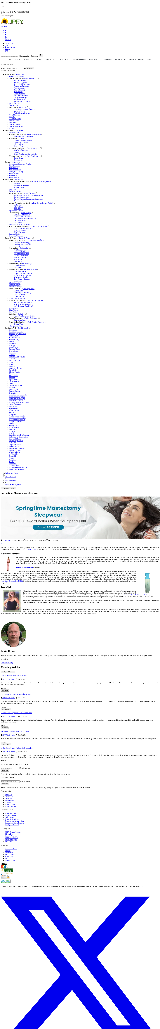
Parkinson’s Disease (16, 401)
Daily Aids (93, 59)
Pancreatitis (13, 464)
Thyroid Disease (14, 444)
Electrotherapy (15, 263)
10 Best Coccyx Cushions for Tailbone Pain (15, 694)
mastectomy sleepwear (24, 567)
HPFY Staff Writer (9, 679)
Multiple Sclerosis (15, 368)
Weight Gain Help (15, 385)
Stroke (11, 423)
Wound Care (14, 59)
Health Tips (9, 853)
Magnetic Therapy (15, 287)
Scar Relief (13, 122)
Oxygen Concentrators (21, 197)
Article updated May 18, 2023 (46, 540)
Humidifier (17, 209)
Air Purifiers (18, 205)
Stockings (17, 246)
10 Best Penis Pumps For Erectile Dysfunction (16, 748)
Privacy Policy (10, 804)
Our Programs (5, 828)
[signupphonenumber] (10, 781)
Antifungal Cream (20, 111)
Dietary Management (16, 469)
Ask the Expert (10, 860)
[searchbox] (10, 56)
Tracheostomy (14, 213)
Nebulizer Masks (19, 187)
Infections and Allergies (17, 418)
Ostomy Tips (13, 168)
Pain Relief (13, 312)
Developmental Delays (17, 399)
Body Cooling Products (18, 322)
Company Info (6, 791)
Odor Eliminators (15, 115)
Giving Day (9, 834)
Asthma (12, 358)
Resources (4, 845)
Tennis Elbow (14, 381)
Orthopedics (64, 59)
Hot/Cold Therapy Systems (23, 302)
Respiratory (50, 59)
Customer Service (7, 810)
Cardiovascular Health (17, 416)
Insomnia (12, 353)
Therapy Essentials (15, 326)
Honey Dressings (19, 90)
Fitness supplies (19, 296)
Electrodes (17, 267)
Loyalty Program (11, 836)
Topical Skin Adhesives (22, 113)
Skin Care (13, 107)
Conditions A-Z (11, 328)
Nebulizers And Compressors (20, 181)
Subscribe (5, 770)
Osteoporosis (13, 425)
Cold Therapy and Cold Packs (24, 306)
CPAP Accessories (20, 230)
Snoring (12, 378)
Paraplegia (13, 370)
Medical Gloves (14, 103)
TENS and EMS (19, 265)
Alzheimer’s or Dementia (18, 395)
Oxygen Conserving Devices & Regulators (28, 195)
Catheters (13, 138)
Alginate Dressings (20, 82)
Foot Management (20, 250)
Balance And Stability (21, 277)
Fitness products (15, 289)
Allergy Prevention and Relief (20, 203)
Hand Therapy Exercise (22, 279)
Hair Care (12, 443)
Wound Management (16, 126)
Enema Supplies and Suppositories (25, 154)
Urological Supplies (16, 148)
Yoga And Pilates (19, 294)
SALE (149, 59)
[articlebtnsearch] (30, 68)
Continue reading (7, 663)
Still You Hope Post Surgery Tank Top (137, 595)
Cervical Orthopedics (21, 256)
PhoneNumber (25, 781)
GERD (11, 462)
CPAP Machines (19, 232)
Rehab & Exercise (16, 269)
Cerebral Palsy (14, 339)
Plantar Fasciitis (14, 372)
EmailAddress (25, 768)
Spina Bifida (13, 380)
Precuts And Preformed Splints (24, 316)
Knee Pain (12, 345)
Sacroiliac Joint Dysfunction (19, 435)
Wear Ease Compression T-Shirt (12, 581)
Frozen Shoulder (15, 391)
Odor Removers (14, 166)
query (3, 68)
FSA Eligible (9, 854)
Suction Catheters (20, 220)
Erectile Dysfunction (16, 332)
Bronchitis (12, 456)
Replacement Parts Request (14, 823)
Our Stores (8, 798)
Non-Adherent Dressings (22, 101)
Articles (8, 851)
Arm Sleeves (18, 281)
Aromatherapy (14, 308)
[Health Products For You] (80, 21)
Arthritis (12, 355)
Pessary (16, 152)
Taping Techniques (16, 318)
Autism (11, 362)
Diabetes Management (17, 357)
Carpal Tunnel (14, 347)
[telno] (6, 45)
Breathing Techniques (16, 236)
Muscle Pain (13, 336)
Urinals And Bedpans (21, 150)
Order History (10, 817)
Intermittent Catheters (21, 142)
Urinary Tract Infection (17, 420)
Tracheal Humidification (22, 215)
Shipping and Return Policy (14, 821)
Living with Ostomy (16, 171)
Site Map (8, 802)
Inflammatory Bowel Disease (19, 437)
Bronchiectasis (14, 427)
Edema (11, 341)
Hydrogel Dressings (20, 80)
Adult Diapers (6, 709)
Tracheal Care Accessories (23, 216)
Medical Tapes (14, 121)
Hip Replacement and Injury (19, 402)
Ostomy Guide (14, 173)
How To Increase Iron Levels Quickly (14, 676)
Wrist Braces (18, 259)
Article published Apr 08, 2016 (23, 540)
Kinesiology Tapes (20, 320)
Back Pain (12, 343)
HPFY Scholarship (11, 838)
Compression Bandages (17, 76)
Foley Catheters (19, 144)
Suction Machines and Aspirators (25, 218)
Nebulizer (17, 183)
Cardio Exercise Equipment (23, 275)
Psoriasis (12, 387)
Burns (11, 364)
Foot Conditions (14, 360)
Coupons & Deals (11, 849)
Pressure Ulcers (14, 349)
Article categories (8, 70)
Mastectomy (120, 59)
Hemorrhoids (18, 160)
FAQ (6, 858)
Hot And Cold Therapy (17, 300)
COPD (11, 433)
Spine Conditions (15, 404)
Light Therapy (14, 310)
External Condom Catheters (23, 140)
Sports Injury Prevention (17, 334)
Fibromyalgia (13, 389)
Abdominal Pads (15, 119)
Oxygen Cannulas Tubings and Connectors (28, 199)
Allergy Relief (18, 207)
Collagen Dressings (20, 97)
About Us (8, 795)
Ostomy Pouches (15, 170)
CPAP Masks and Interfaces (23, 228)
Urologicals (27, 59)
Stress (11, 383)
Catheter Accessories (17, 134)
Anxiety (12, 431)
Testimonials (9, 800)
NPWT (11, 128)
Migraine (12, 366)
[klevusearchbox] (41, 55)
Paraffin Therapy (15, 285)
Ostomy (39, 59)
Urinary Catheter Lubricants (23, 136)
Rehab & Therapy (136, 59)
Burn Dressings (19, 92)
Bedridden (12, 393)
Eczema (12, 429)
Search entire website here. (29, 56)
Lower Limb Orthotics (21, 252)
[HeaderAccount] (10, 47)
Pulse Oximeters (14, 191)
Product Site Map (11, 806)
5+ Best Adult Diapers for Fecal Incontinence (16, 713)
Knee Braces (18, 261)
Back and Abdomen (20, 257)
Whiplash (12, 460)
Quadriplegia (13, 374)
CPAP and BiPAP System (18, 226)
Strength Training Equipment (23, 273)
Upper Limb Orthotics (21, 254)
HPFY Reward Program (13, 832)
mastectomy (32, 549)
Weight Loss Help (15, 422)
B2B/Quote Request (12, 825)
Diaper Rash (13, 351)
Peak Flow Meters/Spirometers (19, 224)
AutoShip (8, 842)
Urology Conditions (16, 156)
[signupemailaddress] (10, 768)
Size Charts (9, 856)
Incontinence (106, 59)
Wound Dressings (16, 78)
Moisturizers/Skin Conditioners (24, 109)
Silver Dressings (19, 94)
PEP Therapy (13, 189)
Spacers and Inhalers (16, 211)
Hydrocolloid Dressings (22, 84)
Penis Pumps (6, 744)
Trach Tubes (18, 222)
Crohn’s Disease (14, 337)
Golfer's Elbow (14, 454)
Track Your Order (11, 813)
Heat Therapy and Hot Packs (23, 304)
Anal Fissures (14, 465)
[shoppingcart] (82, 51)
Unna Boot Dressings (21, 95)
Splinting (13, 314)
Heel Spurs (13, 330)
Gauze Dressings (19, 99)
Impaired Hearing (15, 450)
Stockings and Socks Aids (22, 244)
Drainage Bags (14, 132)
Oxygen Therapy (15, 193)
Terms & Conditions (12, 819)
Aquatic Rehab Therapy (17, 298)
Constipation (13, 408)
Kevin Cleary (7, 540)
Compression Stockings (18, 240)
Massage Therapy (15, 283)
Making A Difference (8, 672)
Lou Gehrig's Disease (16, 448)
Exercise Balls (18, 291)
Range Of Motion (15, 439)
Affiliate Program (11, 840)
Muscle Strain (14, 446)
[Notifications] (7, 49)
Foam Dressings (19, 88)
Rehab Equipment (20, 271)
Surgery (12, 412)
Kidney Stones (19, 158)
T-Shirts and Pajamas (8, 488)
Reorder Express (10, 815)
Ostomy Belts (14, 177)
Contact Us (9, 43)
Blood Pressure (14, 410)
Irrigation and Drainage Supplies (20, 164)
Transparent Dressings (21, 86)
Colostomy (13, 175)
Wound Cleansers (15, 124)
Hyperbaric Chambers (21, 201)
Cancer (11, 458)
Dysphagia (13, 406)
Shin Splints (13, 376)
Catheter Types (19, 146)
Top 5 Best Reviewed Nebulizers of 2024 (15, 731)
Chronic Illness (14, 452)
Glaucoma (12, 414)
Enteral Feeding (79, 59)
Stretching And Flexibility (22, 292)
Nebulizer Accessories (21, 185)
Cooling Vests (18, 324)
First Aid (12, 117)
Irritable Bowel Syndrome (18, 467)
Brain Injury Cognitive (17, 397)
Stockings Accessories (21, 242)
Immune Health (14, 234)
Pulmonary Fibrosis (16, 441)
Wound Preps (13, 105)
